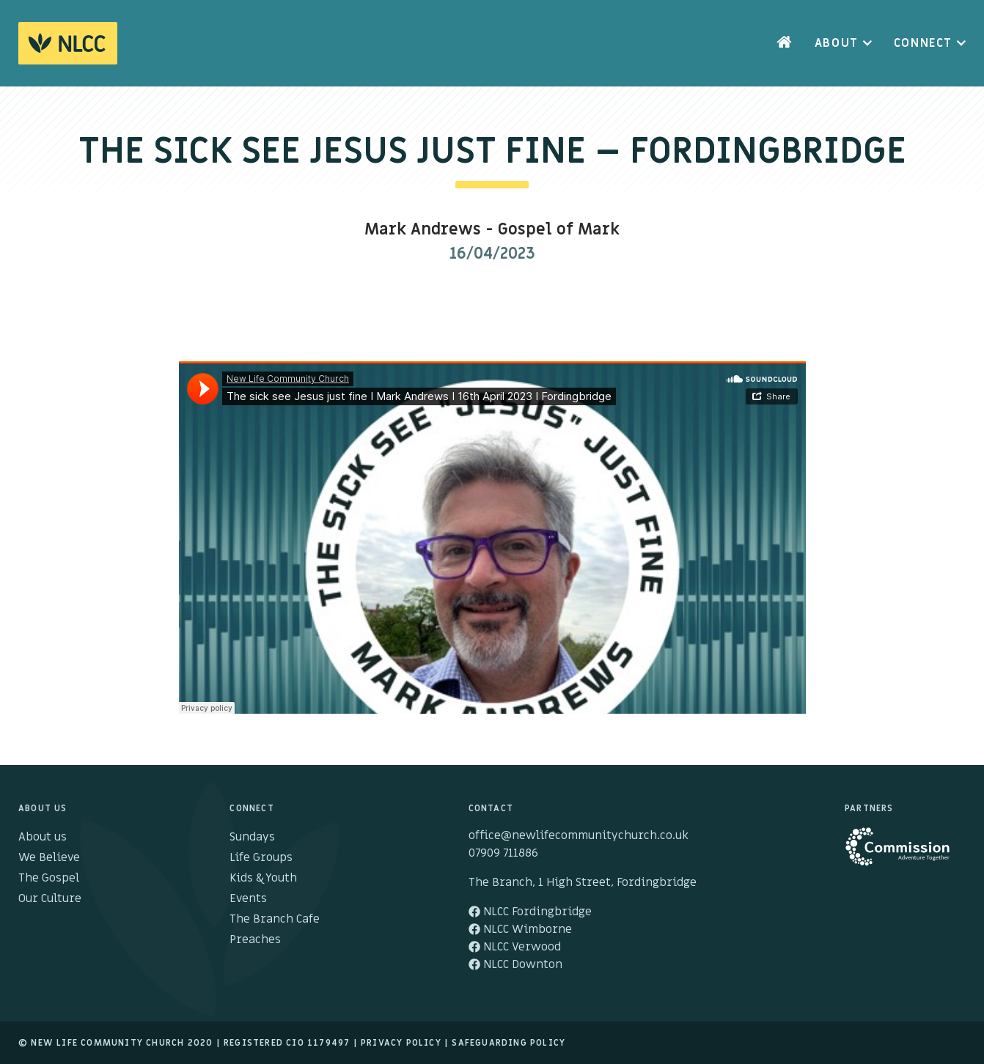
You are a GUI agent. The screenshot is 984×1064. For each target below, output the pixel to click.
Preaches (255, 939)
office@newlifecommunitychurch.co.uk (579, 835)
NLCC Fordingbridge (530, 912)
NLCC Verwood (515, 947)
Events (248, 898)
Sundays (252, 837)
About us (42, 837)
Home (784, 43)
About (837, 43)
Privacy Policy (401, 1043)
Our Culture (49, 898)
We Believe (49, 857)
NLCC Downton (515, 964)
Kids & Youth (263, 878)
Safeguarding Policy (508, 1043)
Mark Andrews (422, 229)
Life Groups (261, 857)
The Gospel (48, 878)
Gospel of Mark (559, 229)
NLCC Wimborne (520, 929)
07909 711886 (503, 853)
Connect (923, 43)
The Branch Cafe (275, 919)
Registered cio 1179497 (287, 1043)
